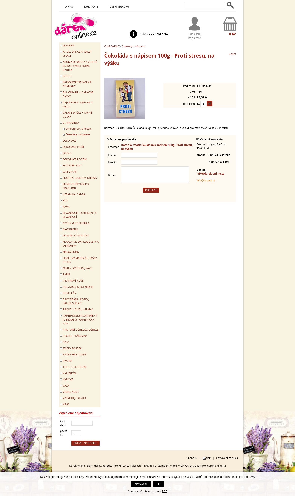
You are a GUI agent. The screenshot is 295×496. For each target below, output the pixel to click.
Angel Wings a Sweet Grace (77, 53)
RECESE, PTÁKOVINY (75, 336)
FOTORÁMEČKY (72, 165)
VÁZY (66, 385)
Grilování (70, 171)
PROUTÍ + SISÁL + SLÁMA (78, 309)
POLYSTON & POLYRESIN (78, 287)
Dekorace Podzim (75, 159)
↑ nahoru (191, 458)
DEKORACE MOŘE (73, 147)
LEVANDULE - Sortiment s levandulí (80, 215)
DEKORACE (69, 140)
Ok (158, 483)
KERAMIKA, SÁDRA (74, 194)
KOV (65, 200)
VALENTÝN (69, 373)
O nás (69, 6)
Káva (66, 206)
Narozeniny (71, 252)
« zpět (232, 54)
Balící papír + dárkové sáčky (78, 94)
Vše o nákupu (119, 6)
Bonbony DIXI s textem (79, 128)
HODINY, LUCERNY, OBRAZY (80, 178)
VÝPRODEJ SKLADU (74, 398)
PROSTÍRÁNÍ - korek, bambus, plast (76, 301)
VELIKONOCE (71, 391)
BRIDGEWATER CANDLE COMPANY (77, 84)
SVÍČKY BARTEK (72, 348)
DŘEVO (67, 153)
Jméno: (112, 155)
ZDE (164, 491)
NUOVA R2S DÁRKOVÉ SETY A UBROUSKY (81, 243)
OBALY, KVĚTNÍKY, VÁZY (77, 268)
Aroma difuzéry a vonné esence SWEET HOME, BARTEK (80, 65)
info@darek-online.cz (210, 173)
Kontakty (91, 6)
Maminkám (70, 229)
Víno (66, 404)
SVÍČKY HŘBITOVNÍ (74, 354)
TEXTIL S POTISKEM (74, 367)
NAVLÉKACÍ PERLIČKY (76, 235)
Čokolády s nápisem (133, 46)
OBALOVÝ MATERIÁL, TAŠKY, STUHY (80, 260)
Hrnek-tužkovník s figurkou (76, 186)
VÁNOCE (68, 379)
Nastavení (141, 483)
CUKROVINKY (112, 46)
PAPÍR (66, 274)
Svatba (67, 360)
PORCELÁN (69, 293)
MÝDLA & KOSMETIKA (76, 223)
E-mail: (112, 162)
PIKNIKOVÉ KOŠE (73, 280)
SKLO (66, 342)
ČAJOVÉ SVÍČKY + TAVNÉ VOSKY (77, 114)
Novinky (68, 45)
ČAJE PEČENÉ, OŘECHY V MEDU (78, 104)
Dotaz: (112, 176)
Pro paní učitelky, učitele (81, 329)
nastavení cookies (227, 458)
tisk (208, 458)
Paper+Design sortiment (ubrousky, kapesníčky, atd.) (80, 319)
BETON (67, 76)
